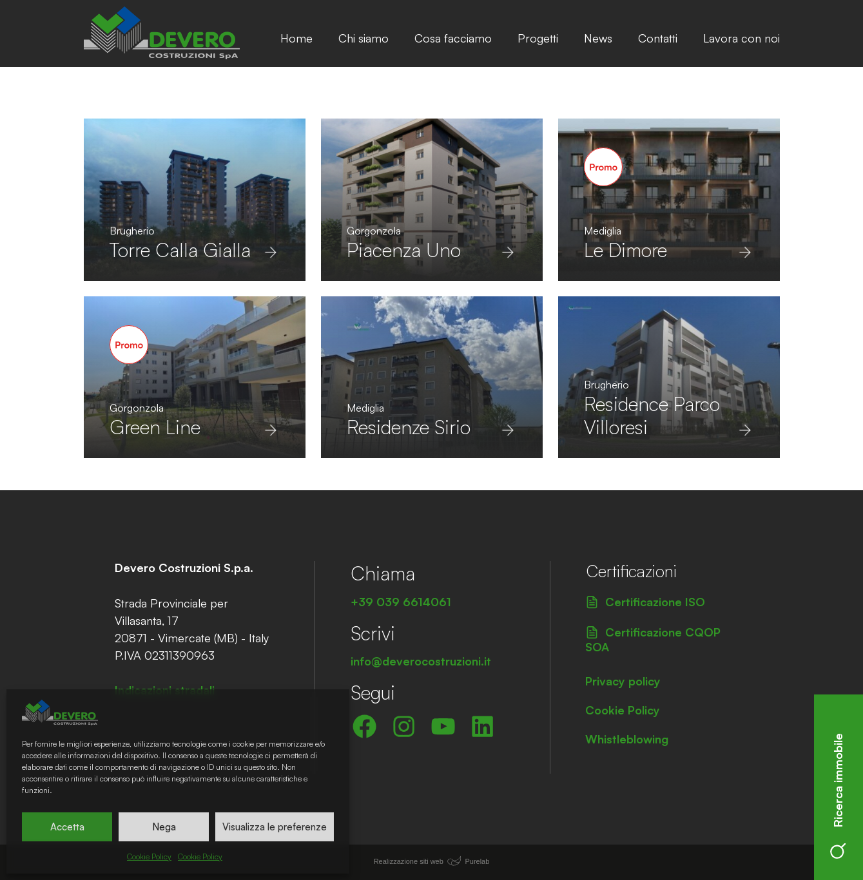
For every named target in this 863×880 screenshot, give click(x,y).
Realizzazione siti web (408, 861)
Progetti (538, 38)
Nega (164, 827)
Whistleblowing (626, 739)
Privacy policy (623, 681)
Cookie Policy (149, 856)
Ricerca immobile (838, 796)
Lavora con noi (741, 38)
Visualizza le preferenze (274, 827)
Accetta (67, 827)
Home (296, 38)
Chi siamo (363, 38)
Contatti (657, 38)
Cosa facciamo (453, 38)
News (598, 38)
